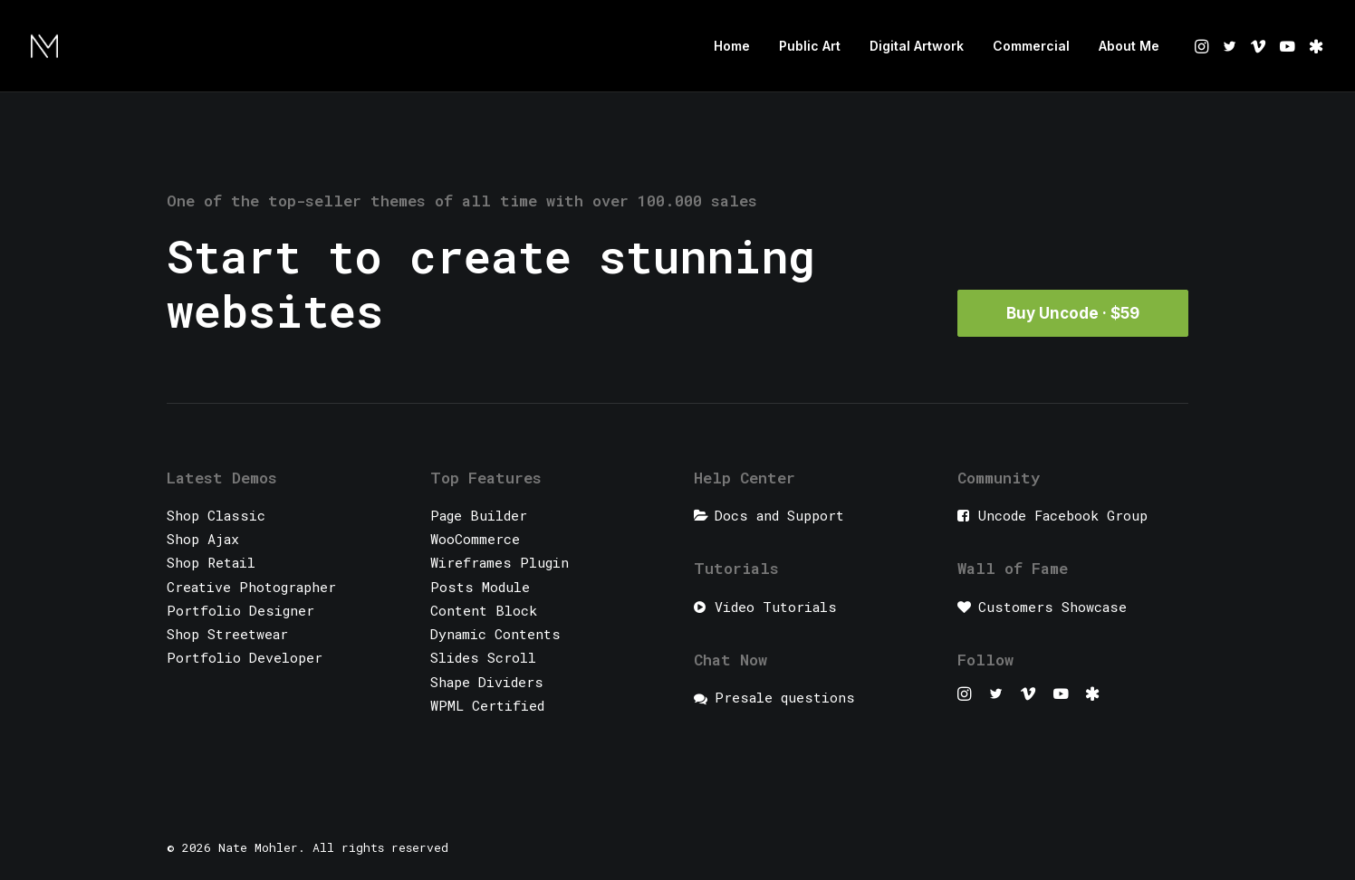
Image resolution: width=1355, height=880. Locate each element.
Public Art (810, 45)
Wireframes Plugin (499, 562)
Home (732, 45)
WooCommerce (475, 539)
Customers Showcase (1052, 607)
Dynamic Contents (495, 634)
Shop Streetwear (227, 634)
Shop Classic (216, 515)
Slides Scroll (483, 657)
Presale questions (785, 697)
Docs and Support (779, 515)
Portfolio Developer (244, 657)
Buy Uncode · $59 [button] (1072, 313)
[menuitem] (732, 46)
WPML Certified (487, 705)
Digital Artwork (917, 45)
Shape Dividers (486, 682)
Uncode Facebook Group (1063, 515)
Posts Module (480, 587)
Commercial (1031, 45)
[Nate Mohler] (44, 46)
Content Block (483, 610)
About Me (1129, 45)
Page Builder (478, 515)
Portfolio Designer (240, 610)
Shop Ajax (203, 539)
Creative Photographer (251, 587)
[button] (1203, 46)
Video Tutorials (776, 607)
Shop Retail (211, 562)
